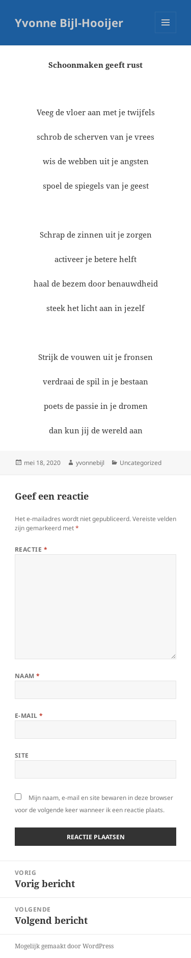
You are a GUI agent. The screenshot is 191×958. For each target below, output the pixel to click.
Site (22, 755)
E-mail (29, 715)
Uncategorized (140, 462)
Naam (27, 675)
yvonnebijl (90, 462)
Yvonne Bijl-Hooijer (69, 22)
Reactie (31, 549)
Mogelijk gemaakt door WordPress (64, 946)
